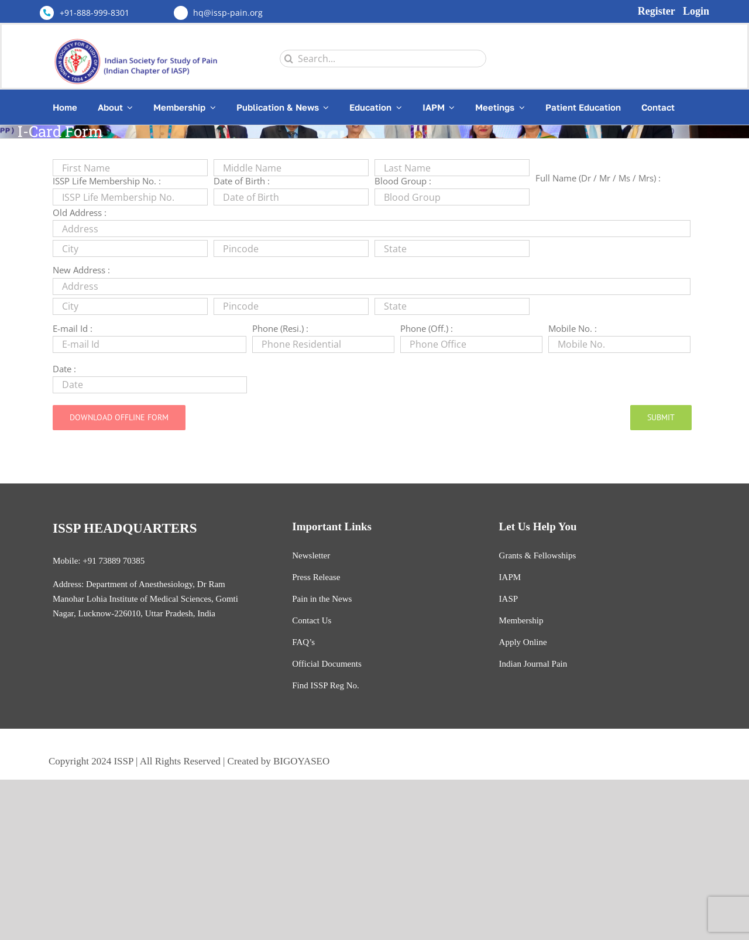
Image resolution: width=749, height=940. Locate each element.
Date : (64, 369)
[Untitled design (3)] (140, 38)
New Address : (81, 270)
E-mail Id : (72, 328)
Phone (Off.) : (426, 328)
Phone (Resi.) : (280, 328)
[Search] (288, 58)
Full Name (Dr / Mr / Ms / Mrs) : (598, 178)
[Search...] (383, 58)
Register (656, 11)
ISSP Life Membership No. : (107, 181)
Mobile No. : (572, 328)
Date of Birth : (242, 181)
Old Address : (79, 212)
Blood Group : (402, 181)
